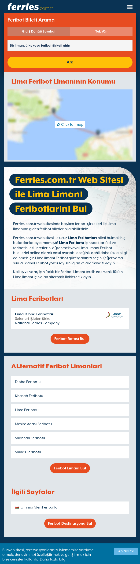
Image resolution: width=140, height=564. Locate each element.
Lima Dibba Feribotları (35, 314)
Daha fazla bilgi (53, 559)
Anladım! (126, 551)
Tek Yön (101, 31)
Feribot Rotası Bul (69, 339)
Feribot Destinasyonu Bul (70, 523)
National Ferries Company (37, 323)
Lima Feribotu (71, 243)
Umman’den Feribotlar (40, 507)
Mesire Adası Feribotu (33, 424)
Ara (70, 62)
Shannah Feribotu (30, 438)
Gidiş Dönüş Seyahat (39, 31)
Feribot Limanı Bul (70, 468)
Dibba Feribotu (28, 382)
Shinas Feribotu (28, 452)
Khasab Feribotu (29, 396)
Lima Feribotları (82, 238)
